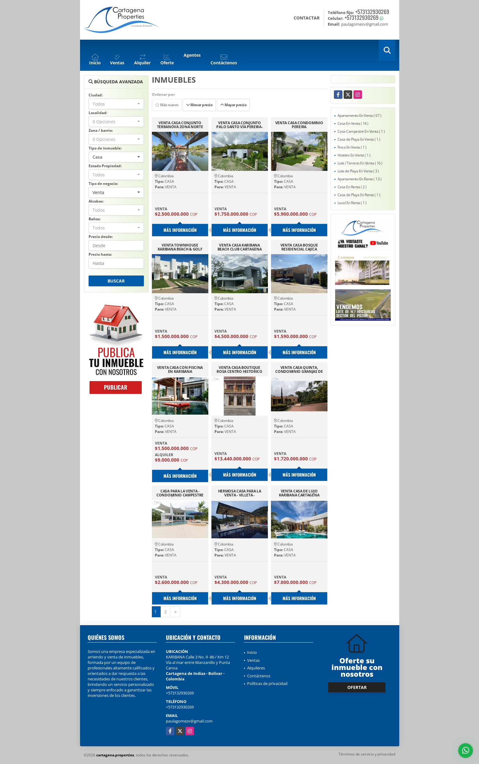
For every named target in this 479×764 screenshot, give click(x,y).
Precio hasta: (100, 254)
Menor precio (199, 104)
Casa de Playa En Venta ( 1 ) (359, 139)
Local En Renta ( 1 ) (352, 202)
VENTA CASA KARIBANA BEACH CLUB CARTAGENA (240, 247)
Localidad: (98, 112)
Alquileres (256, 668)
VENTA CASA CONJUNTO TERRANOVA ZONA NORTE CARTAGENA (180, 125)
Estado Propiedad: (105, 165)
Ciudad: (96, 95)
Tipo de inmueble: (105, 148)
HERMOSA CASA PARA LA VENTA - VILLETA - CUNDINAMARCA (239, 493)
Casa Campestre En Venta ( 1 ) (361, 131)
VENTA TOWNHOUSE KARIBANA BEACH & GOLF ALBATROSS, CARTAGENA (180, 247)
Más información (180, 230)
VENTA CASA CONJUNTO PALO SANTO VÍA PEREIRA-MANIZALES (239, 125)
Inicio (252, 652)
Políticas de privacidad (267, 683)
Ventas (253, 660)
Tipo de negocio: (103, 183)
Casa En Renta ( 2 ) (352, 186)
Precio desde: (101, 236)
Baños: (95, 219)
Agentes (192, 55)
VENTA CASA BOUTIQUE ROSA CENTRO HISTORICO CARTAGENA (239, 369)
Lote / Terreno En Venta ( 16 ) (360, 163)
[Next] (175, 611)
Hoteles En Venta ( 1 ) (354, 155)
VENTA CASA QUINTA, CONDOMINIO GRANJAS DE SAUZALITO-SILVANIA (299, 369)
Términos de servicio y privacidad (366, 754)
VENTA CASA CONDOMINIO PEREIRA (299, 125)
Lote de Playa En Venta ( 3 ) (358, 171)
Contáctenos (258, 676)
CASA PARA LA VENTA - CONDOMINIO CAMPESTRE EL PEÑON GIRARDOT (179, 493)
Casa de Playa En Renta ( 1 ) (359, 194)
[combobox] (116, 104)
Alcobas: (96, 201)
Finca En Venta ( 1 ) (352, 147)
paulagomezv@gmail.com (189, 721)
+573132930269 (372, 12)
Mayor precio (233, 104)
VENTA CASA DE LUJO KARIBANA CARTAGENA (299, 493)
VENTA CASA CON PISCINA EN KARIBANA (180, 369)
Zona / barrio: (101, 130)
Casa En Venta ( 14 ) (353, 123)
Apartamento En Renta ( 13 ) (360, 179)
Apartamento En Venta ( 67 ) (360, 115)
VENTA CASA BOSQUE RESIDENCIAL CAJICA (299, 247)
